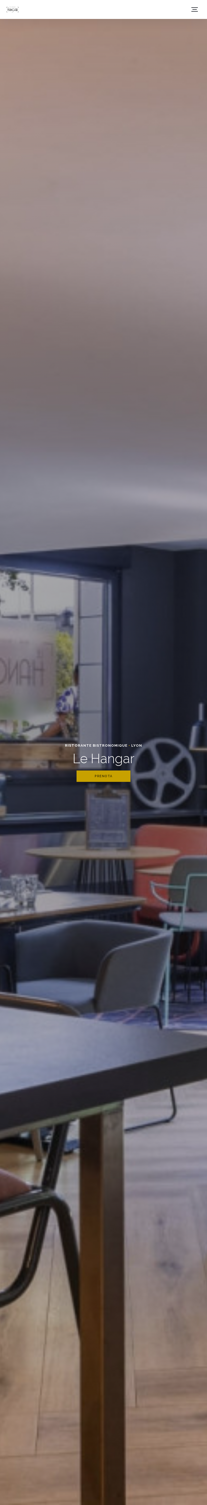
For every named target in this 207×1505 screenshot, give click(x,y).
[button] (195, 9)
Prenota (104, 776)
